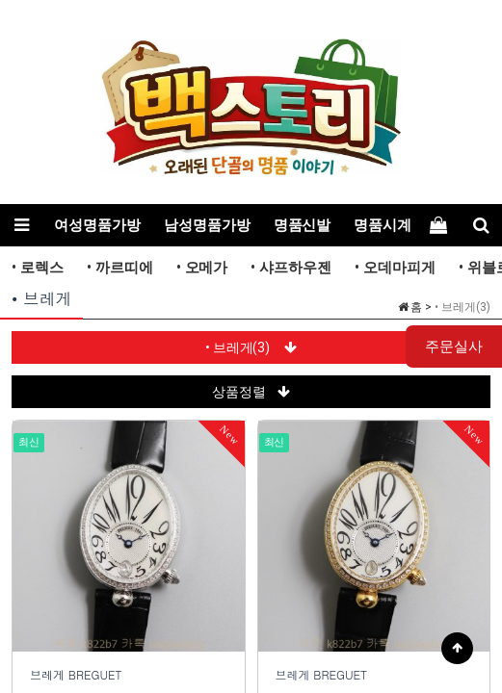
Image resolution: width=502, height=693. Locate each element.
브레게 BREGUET (76, 674)
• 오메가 (202, 267)
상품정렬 (251, 391)
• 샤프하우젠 (291, 267)
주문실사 (454, 346)
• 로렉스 (38, 267)
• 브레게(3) (251, 347)
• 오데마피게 (395, 267)
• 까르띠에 (120, 267)
